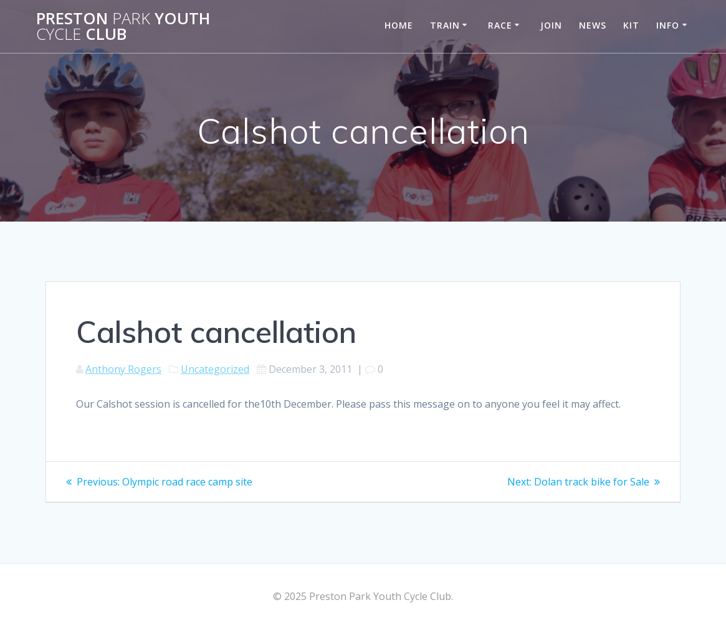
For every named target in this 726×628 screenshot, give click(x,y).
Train (445, 25)
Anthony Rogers (123, 369)
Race (500, 25)
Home (398, 25)
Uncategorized (215, 369)
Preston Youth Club (123, 26)
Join (551, 25)
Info (667, 25)
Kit (631, 25)
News (592, 25)
